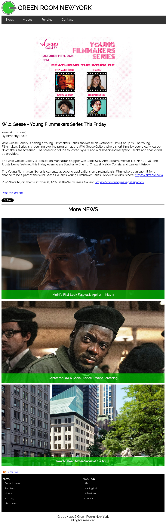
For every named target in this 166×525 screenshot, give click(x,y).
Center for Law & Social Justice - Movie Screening (83, 378)
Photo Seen (11, 503)
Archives (9, 488)
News (10, 19)
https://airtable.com (149, 175)
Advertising (91, 493)
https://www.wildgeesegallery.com (119, 182)
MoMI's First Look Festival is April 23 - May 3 (83, 295)
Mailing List (91, 488)
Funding (47, 19)
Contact (67, 19)
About (88, 483)
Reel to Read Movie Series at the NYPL (83, 461)
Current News (12, 483)
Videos (27, 19)
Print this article (12, 193)
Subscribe (12, 472)
